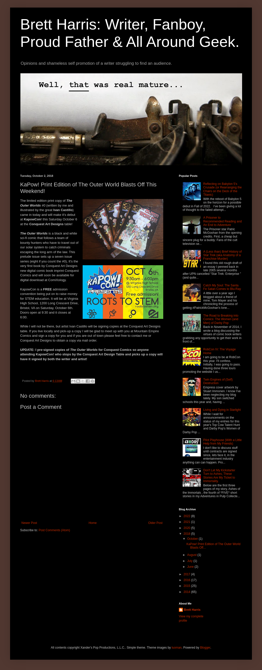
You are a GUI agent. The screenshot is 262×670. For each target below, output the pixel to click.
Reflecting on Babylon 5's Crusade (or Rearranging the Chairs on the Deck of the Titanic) (222, 189)
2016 (187, 580)
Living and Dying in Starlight (222, 410)
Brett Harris (192, 610)
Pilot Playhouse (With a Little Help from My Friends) (222, 441)
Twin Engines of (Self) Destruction (218, 381)
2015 (187, 586)
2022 (187, 516)
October (193, 539)
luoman (176, 647)
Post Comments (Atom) (54, 530)
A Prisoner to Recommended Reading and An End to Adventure (222, 221)
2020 (187, 528)
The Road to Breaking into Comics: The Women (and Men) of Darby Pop (220, 319)
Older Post (155, 523)
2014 (187, 592)
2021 (187, 522)
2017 (187, 574)
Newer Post (29, 523)
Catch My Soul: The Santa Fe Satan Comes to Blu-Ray (222, 287)
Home (93, 523)
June (190, 566)
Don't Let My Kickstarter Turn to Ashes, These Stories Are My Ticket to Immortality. (219, 475)
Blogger (205, 647)
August (192, 555)
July (190, 561)
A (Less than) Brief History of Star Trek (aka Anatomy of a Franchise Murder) (222, 255)
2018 (187, 533)
